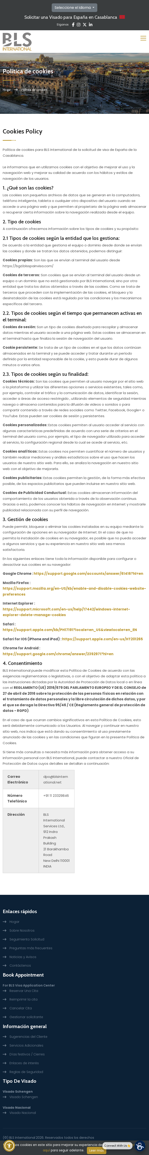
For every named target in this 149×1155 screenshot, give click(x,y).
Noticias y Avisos (22, 957)
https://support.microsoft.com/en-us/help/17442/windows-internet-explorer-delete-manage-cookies (66, 612)
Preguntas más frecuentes (30, 948)
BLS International (22, 1137)
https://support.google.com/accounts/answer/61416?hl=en (88, 573)
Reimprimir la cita (23, 999)
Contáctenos (20, 965)
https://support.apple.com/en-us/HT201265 (102, 639)
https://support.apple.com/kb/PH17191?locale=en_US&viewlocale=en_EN (70, 629)
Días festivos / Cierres (27, 1054)
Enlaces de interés (24, 1063)
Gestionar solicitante (26, 1017)
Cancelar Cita (20, 1008)
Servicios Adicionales (26, 1045)
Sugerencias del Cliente (28, 1036)
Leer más (96, 1150)
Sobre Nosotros (22, 930)
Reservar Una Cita (23, 991)
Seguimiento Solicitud (26, 939)
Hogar (7, 90)
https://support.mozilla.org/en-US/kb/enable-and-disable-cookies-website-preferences (74, 591)
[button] (9, 1145)
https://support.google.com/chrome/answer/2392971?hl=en (58, 654)
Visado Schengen (23, 1097)
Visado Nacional (22, 1113)
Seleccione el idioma (73, 7)
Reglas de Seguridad (26, 1072)
